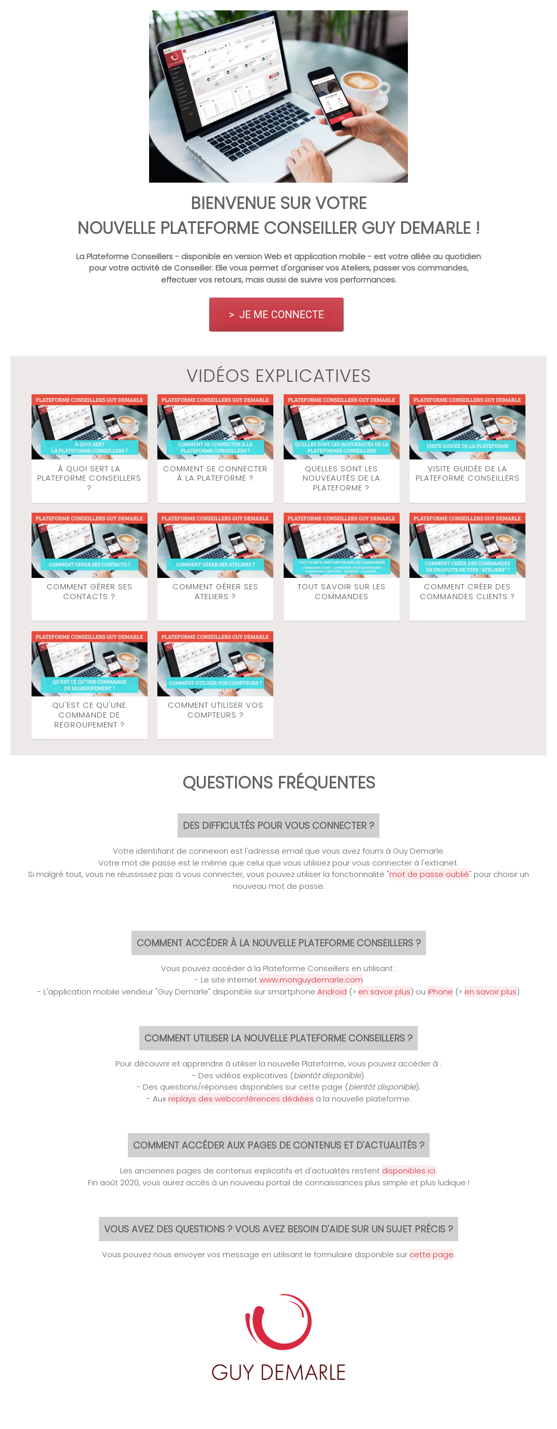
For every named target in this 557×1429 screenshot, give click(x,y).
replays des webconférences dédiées (241, 1098)
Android (332, 991)
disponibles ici (408, 1170)
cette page (431, 1254)
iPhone (440, 991)
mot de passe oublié (429, 874)
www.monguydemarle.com (311, 979)
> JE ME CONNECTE (276, 314)
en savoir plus (384, 991)
